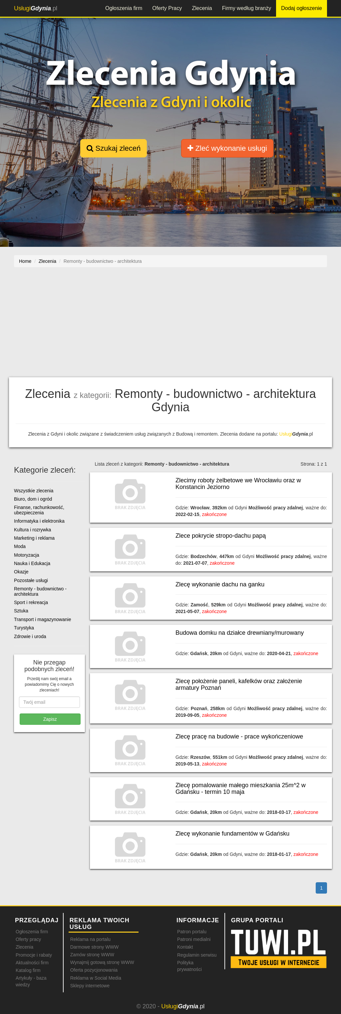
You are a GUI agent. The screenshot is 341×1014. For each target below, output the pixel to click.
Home (25, 261)
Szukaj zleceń (114, 148)
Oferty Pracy (167, 8)
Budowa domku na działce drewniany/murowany (239, 632)
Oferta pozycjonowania (94, 970)
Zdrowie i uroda (30, 636)
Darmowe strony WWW (94, 947)
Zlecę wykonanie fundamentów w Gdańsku (232, 833)
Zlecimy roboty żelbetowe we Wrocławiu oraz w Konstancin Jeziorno (238, 483)
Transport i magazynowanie (42, 619)
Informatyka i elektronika (39, 521)
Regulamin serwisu (196, 955)
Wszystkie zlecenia (33, 490)
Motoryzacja (26, 555)
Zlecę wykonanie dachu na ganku (219, 584)
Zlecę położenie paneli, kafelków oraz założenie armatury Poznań (238, 684)
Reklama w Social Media (95, 978)
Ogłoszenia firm (123, 8)
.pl (35, 8)
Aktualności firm (32, 962)
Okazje (21, 571)
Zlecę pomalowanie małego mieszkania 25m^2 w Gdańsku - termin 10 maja (240, 788)
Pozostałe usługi (31, 580)
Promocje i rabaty (34, 955)
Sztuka (21, 610)
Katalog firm (28, 970)
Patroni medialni (193, 939)
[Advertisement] (170, 325)
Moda (20, 546)
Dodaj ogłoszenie (301, 8)
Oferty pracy (28, 939)
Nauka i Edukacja (32, 563)
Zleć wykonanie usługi (227, 148)
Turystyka (24, 627)
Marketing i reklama (34, 538)
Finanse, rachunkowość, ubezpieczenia (39, 510)
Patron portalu (191, 931)
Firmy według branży (246, 8)
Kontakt (185, 947)
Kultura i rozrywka (32, 529)
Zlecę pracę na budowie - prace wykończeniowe (239, 736)
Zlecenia (202, 8)
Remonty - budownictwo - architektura (40, 591)
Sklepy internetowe (90, 985)
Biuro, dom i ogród (33, 499)
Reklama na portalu (90, 939)
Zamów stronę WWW (92, 954)
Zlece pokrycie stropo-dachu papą (220, 535)
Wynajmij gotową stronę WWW (102, 962)
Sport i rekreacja (31, 602)
